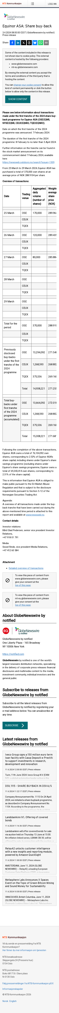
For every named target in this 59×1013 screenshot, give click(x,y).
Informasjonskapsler (13, 989)
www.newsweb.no (35, 514)
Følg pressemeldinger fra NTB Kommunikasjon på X (28, 983)
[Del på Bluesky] (34, 43)
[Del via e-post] (46, 43)
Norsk (5, 1001)
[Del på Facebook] (12, 43)
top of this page (23, 585)
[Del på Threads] (29, 43)
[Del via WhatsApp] (40, 43)
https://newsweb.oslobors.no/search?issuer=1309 (28, 162)
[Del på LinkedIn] (17, 43)
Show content (17, 99)
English (13, 1001)
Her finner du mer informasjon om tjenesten (24, 950)
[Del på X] (23, 43)
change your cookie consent (27, 85)
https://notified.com (13, 654)
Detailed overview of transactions (26, 568)
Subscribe (15, 725)
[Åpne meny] (33, 3)
